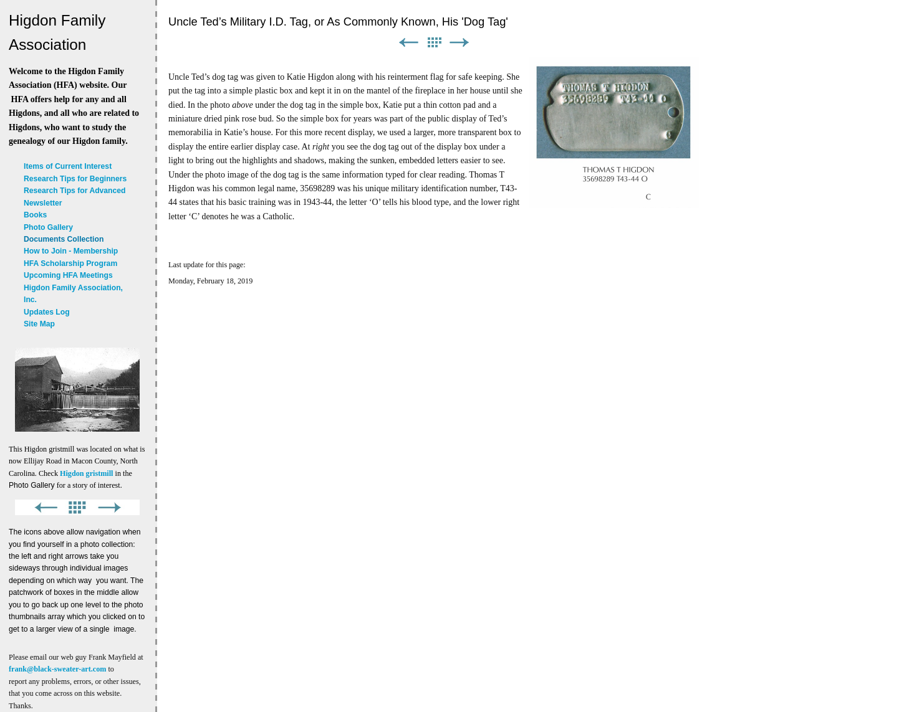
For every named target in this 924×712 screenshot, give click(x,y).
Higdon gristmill (86, 473)
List (434, 42)
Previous (408, 42)
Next (459, 42)
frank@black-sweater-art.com (57, 669)
